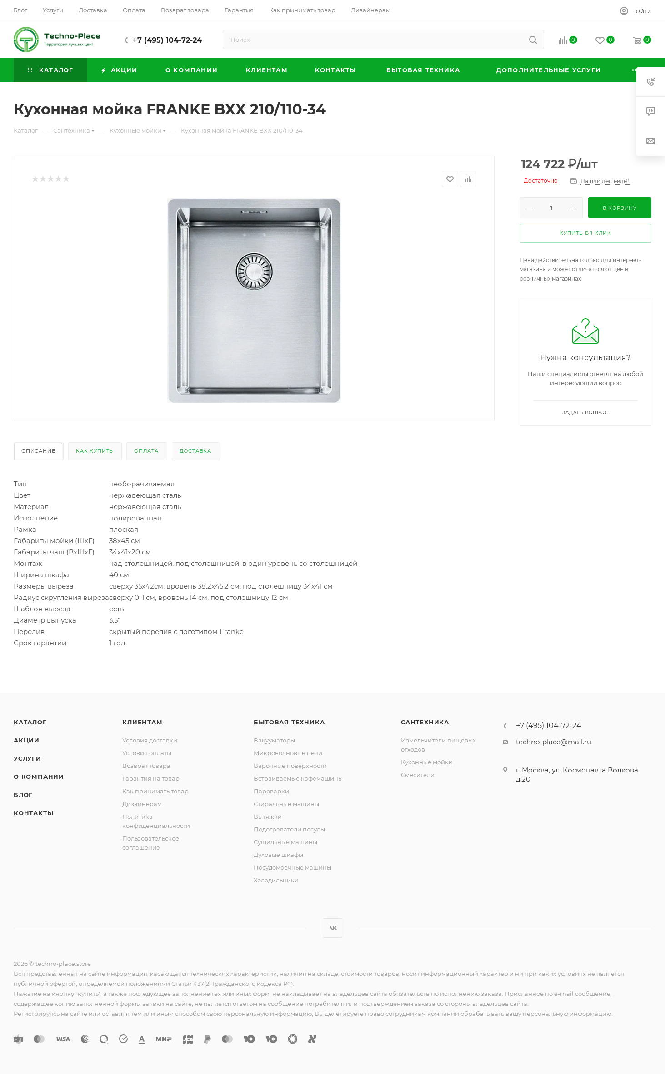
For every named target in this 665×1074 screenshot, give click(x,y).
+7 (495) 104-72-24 (167, 40)
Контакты (33, 813)
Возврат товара (146, 765)
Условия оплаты (146, 753)
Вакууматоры (274, 740)
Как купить (94, 451)
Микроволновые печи (288, 753)
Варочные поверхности (290, 765)
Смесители (418, 774)
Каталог (30, 722)
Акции (27, 740)
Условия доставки (149, 740)
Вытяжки (268, 816)
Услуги (27, 758)
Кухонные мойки (427, 762)
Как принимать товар (155, 791)
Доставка (195, 451)
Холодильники (276, 880)
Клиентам (142, 722)
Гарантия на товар (151, 778)
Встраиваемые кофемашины (298, 778)
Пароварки (271, 791)
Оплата (146, 451)
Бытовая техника (289, 722)
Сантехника (425, 722)
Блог (23, 794)
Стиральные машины (286, 803)
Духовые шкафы (278, 854)
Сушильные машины (285, 842)
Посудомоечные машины (292, 867)
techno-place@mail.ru (553, 741)
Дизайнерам (142, 803)
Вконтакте (332, 928)
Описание (38, 451)
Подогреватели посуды (289, 829)
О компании (39, 776)
